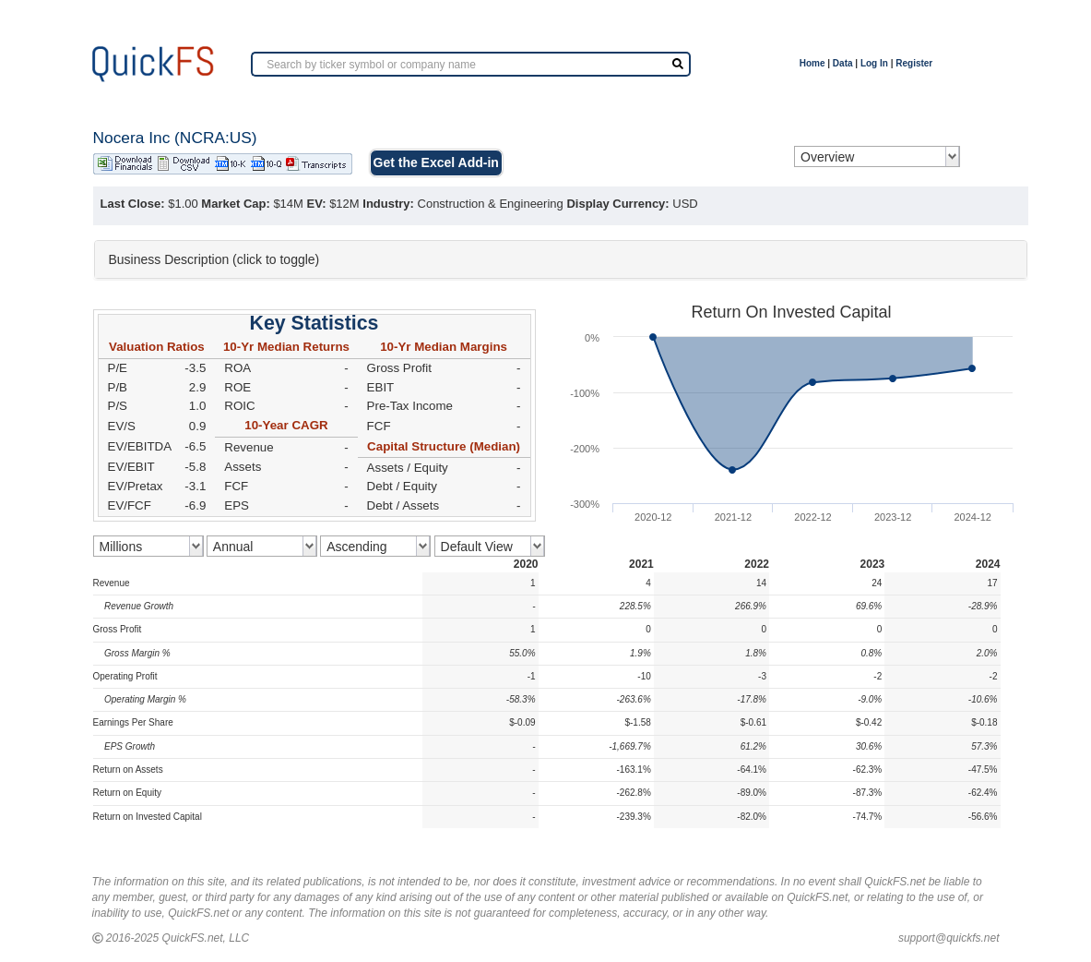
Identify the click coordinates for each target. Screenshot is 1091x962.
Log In (874, 63)
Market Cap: (235, 203)
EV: (316, 203)
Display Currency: (617, 203)
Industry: (388, 203)
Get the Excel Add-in (436, 162)
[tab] (560, 259)
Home (812, 63)
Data (843, 63)
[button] (561, 259)
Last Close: (133, 203)
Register (913, 63)
